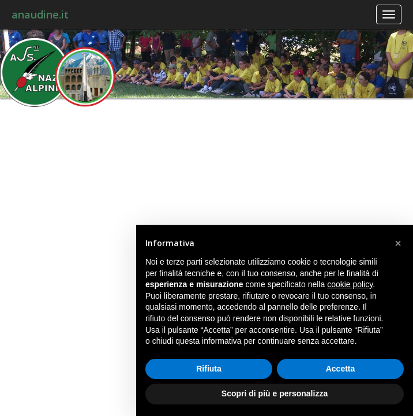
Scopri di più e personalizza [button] (274, 393)
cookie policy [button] (350, 284)
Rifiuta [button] (208, 368)
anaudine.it (40, 14)
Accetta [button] (340, 368)
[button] (398, 243)
